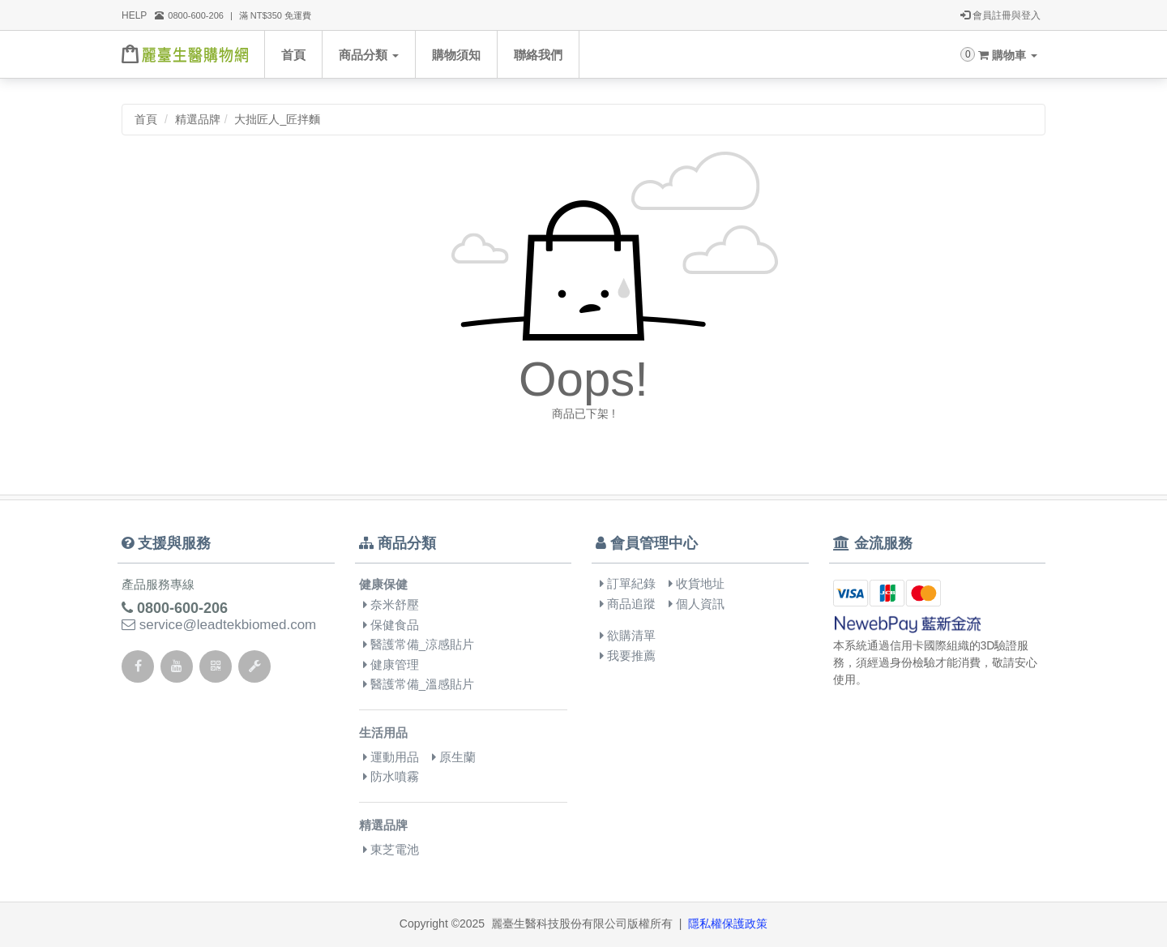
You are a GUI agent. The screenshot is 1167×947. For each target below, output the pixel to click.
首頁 (293, 55)
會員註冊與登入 (1000, 15)
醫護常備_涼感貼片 (419, 644)
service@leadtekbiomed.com (219, 624)
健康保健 (383, 584)
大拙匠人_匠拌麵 (277, 119)
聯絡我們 (538, 55)
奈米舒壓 (391, 604)
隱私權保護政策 (727, 923)
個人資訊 (697, 604)
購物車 (1007, 55)
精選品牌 (197, 119)
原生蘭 (454, 757)
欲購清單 (628, 635)
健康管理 (391, 664)
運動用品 (391, 757)
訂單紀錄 (628, 583)
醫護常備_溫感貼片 (419, 684)
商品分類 (369, 55)
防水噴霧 (391, 776)
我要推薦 (628, 655)
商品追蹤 (628, 604)
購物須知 (456, 55)
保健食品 (391, 625)
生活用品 (383, 732)
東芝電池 (391, 849)
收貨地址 (697, 583)
